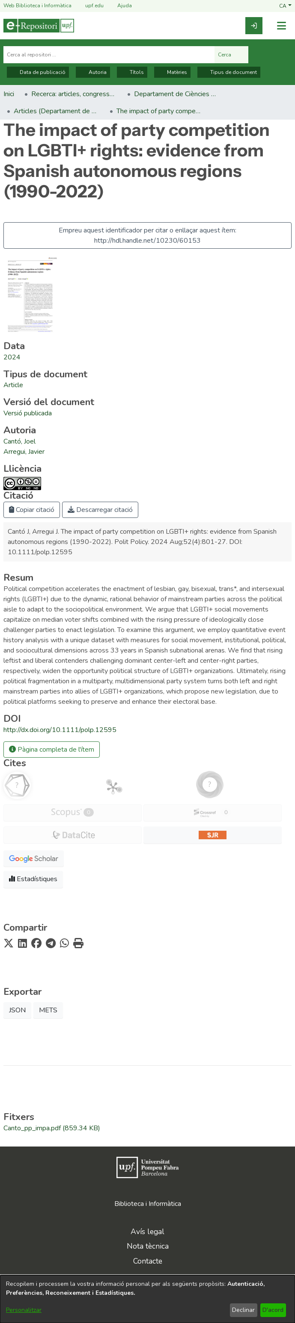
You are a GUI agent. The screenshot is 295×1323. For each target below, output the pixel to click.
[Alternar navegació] (281, 25)
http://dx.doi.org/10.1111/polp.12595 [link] (59, 730)
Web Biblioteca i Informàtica (37, 5)
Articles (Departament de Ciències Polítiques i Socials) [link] (56, 111)
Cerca (231, 55)
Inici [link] (8, 94)
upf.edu (89, 6)
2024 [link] (12, 357)
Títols (132, 72)
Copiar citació (31, 509)
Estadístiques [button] (33, 879)
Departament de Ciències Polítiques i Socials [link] (177, 94)
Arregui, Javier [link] (24, 451)
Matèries (172, 72)
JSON (17, 1010)
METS (48, 1010)
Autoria (93, 72)
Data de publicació (38, 72)
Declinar (243, 1310)
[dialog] (147, 1299)
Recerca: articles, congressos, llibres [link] (74, 94)
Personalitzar (24, 1310)
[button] (285, 5)
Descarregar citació (100, 509)
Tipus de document (229, 72)
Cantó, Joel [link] (19, 441)
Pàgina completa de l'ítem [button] (51, 749)
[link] (253, 25)
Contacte (147, 1261)
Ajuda (119, 6)
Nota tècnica (148, 1246)
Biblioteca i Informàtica (147, 1203)
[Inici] (38, 25)
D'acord (272, 1310)
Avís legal (147, 1231)
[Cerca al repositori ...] (109, 54)
